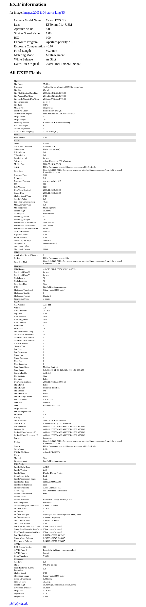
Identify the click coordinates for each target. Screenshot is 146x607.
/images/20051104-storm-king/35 (44, 12)
